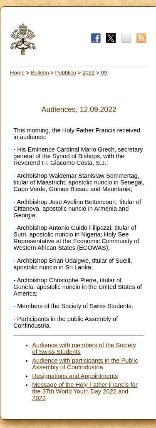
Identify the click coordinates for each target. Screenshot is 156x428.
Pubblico (66, 73)
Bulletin (40, 73)
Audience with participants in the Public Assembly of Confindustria (85, 364)
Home (17, 73)
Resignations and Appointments (75, 376)
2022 (88, 73)
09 (104, 73)
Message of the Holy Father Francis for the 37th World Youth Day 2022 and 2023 (84, 391)
